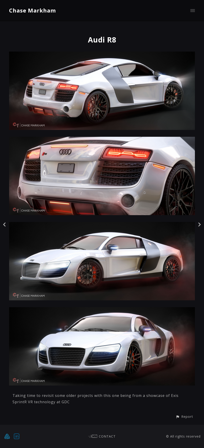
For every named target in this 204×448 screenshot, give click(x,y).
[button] (184, 416)
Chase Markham (32, 10)
